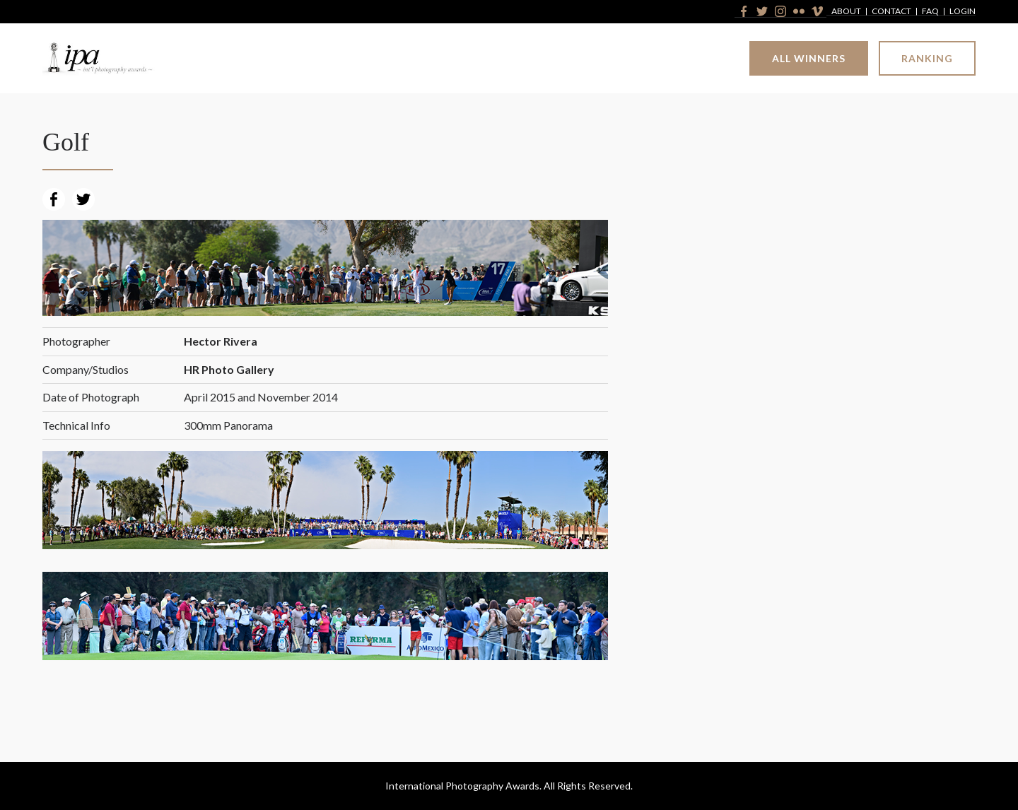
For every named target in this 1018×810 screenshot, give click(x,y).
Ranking (927, 58)
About (846, 12)
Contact (891, 12)
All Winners (809, 58)
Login (962, 12)
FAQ (930, 12)
